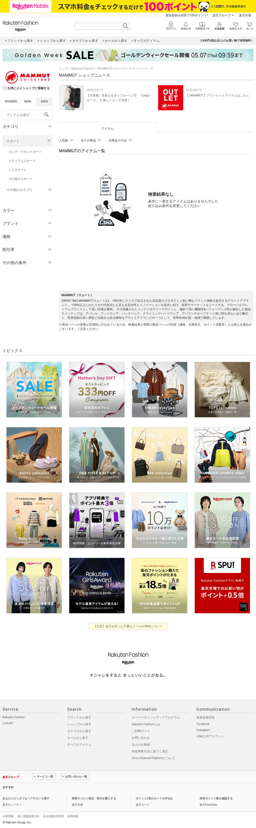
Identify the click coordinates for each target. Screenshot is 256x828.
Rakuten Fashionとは (146, 724)
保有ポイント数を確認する (216, 798)
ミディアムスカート (22, 161)
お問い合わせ (141, 738)
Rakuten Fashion (83, 68)
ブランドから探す (79, 717)
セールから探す (77, 738)
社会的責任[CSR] (53, 816)
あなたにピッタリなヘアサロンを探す (26, 798)
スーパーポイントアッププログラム (156, 717)
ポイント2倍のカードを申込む (154, 798)
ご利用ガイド (141, 731)
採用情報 (72, 816)
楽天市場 (245, 15)
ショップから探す (79, 724)
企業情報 (8, 816)
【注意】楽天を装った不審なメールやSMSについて (128, 626)
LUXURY (8, 723)
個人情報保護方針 (28, 816)
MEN (27, 101)
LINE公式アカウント (210, 736)
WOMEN (11, 101)
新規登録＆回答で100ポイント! (187, 15)
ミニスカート (18, 170)
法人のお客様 (141, 744)
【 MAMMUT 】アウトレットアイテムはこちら (217, 95)
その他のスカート (21, 179)
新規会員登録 (206, 717)
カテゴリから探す (79, 731)
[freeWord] (28, 115)
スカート (13, 141)
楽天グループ (222, 15)
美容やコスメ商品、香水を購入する (94, 798)
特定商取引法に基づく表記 (150, 751)
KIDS (44, 101)
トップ (63, 68)
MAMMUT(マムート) (111, 68)
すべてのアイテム (79, 744)
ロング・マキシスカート (25, 151)
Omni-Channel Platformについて (153, 758)
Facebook (203, 724)
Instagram (203, 730)
